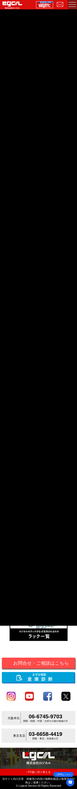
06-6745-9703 (45, 716)
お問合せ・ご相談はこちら (41, 663)
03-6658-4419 (45, 734)
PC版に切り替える (38, 772)
